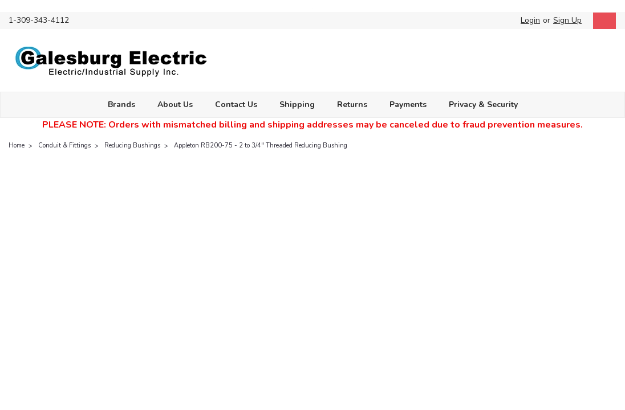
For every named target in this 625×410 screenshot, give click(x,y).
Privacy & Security (483, 104)
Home (17, 145)
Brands (121, 104)
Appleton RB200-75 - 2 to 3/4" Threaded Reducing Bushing (260, 145)
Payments (408, 104)
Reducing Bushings (132, 145)
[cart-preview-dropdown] (601, 21)
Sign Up (567, 20)
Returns (352, 104)
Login (530, 20)
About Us (175, 104)
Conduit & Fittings (64, 145)
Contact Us (236, 104)
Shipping (297, 104)
